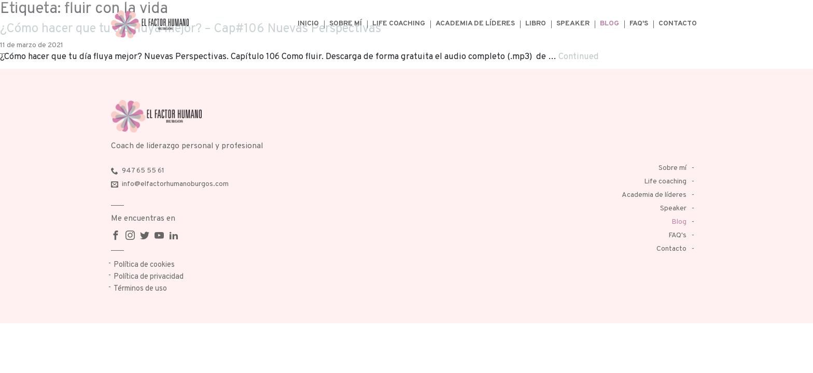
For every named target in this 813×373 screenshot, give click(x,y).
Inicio (308, 23)
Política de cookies (144, 265)
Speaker (573, 23)
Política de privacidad (149, 277)
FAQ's (638, 23)
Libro (535, 23)
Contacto (677, 23)
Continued (578, 56)
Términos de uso (140, 289)
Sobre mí (345, 23)
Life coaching (398, 23)
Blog (609, 23)
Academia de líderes (475, 23)
